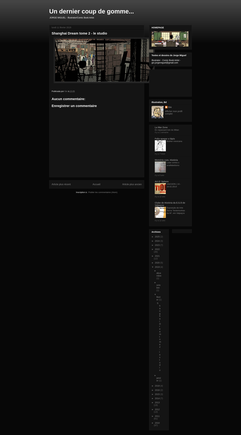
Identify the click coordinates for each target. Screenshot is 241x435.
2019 (157, 267)
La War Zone (161, 127)
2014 (157, 398)
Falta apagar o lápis (165, 138)
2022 (157, 249)
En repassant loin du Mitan (167, 130)
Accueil (96, 184)
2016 (157, 390)
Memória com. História (166, 160)
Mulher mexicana (174, 141)
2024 (157, 241)
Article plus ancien (132, 184)
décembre (158, 274)
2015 (157, 394)
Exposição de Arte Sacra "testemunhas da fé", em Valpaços (176, 210)
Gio (170, 107)
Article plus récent (61, 184)
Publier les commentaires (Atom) (102, 192)
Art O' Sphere (162, 181)
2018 (157, 386)
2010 (157, 423)
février (158, 298)
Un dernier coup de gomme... (91, 11)
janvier (158, 379)
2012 (157, 409)
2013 (157, 402)
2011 (157, 416)
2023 (157, 245)
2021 (157, 256)
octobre (158, 286)
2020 (157, 262)
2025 (157, 236)
